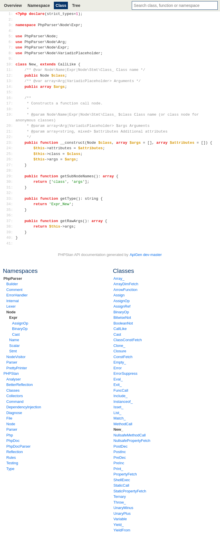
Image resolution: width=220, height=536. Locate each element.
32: (10, 192)
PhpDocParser (18, 446)
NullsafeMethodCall (129, 435)
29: (10, 176)
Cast (16, 334)
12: (10, 75)
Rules (11, 457)
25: (10, 153)
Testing (12, 463)
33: (10, 198)
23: (10, 142)
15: (10, 92)
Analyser (13, 379)
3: (10, 25)
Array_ (118, 278)
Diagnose (14, 413)
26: (10, 159)
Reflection (14, 452)
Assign (119, 295)
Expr (13, 317)
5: (10, 36)
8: (10, 53)
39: (10, 232)
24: (10, 148)
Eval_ (118, 379)
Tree (76, 5)
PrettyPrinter (16, 368)
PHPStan (11, 373)
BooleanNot (123, 323)
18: (10, 109)
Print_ (118, 469)
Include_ (120, 396)
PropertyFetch (125, 474)
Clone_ (119, 345)
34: (10, 204)
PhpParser (12, 278)
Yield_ (118, 525)
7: (10, 47)
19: (10, 114)
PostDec (120, 446)
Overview (13, 5)
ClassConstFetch (127, 340)
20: (10, 125)
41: (10, 243)
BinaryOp (20, 329)
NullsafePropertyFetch (131, 440)
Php (9, 435)
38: (10, 226)
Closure (119, 351)
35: (10, 209)
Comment (14, 290)
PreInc (118, 463)
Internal (12, 301)
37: (10, 221)
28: (10, 170)
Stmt (13, 351)
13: (10, 80)
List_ (117, 413)
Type (10, 469)
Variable (120, 519)
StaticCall (121, 485)
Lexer (11, 306)
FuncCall (120, 390)
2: (10, 19)
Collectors (14, 396)
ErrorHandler (17, 295)
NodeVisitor (15, 357)
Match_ (119, 418)
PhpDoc (12, 440)
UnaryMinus (123, 508)
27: (10, 165)
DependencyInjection (23, 407)
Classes (12, 390)
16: (10, 97)
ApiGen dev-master (146, 255)
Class (61, 5)
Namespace (39, 5)
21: (10, 131)
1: (10, 13)
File (9, 418)
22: (10, 136)
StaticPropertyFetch (129, 491)
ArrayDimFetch (125, 284)
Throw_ (119, 502)
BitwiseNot (122, 317)
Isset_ (118, 407)
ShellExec (121, 480)
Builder (12, 284)
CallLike (120, 329)
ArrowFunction (125, 290)
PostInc (119, 452)
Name (14, 340)
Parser (11, 362)
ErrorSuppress (125, 373)
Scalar (14, 345)
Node (11, 312)
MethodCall (122, 424)
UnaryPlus (122, 513)
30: (10, 181)
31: (10, 187)
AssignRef (121, 306)
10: (10, 64)
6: (10, 41)
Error (117, 368)
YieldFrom (121, 530)
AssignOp (20, 323)
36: (10, 215)
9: (10, 58)
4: (10, 30)
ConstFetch (122, 357)
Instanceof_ (123, 401)
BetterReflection (19, 384)
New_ (118, 429)
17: (10, 103)
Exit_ (117, 384)
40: (10, 237)
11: (10, 69)
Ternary (119, 496)
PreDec (119, 457)
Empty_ (119, 362)
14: (10, 86)
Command (14, 401)
